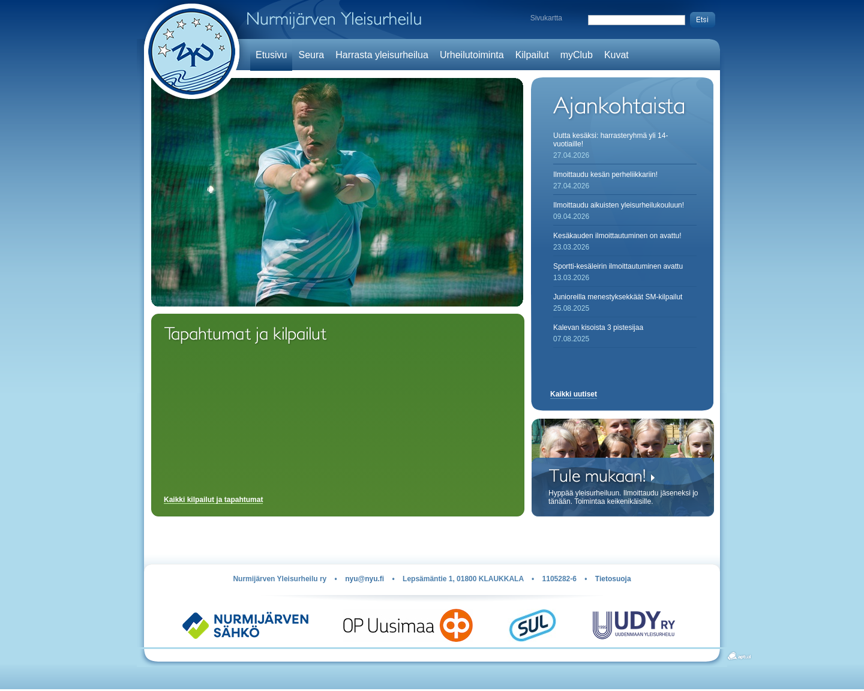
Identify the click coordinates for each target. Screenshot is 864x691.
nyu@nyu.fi (364, 579)
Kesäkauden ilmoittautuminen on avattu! (617, 236)
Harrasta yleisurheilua (381, 55)
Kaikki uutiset (573, 394)
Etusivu (271, 55)
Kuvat (616, 55)
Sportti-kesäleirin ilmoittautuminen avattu (618, 266)
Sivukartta (546, 18)
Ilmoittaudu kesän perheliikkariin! (605, 174)
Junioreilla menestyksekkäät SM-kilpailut (617, 297)
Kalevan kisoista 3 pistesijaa (598, 327)
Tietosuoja (613, 579)
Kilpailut (532, 55)
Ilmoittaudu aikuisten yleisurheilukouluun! (618, 205)
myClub (576, 55)
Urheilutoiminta (472, 55)
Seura (311, 55)
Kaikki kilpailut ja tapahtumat (213, 500)
